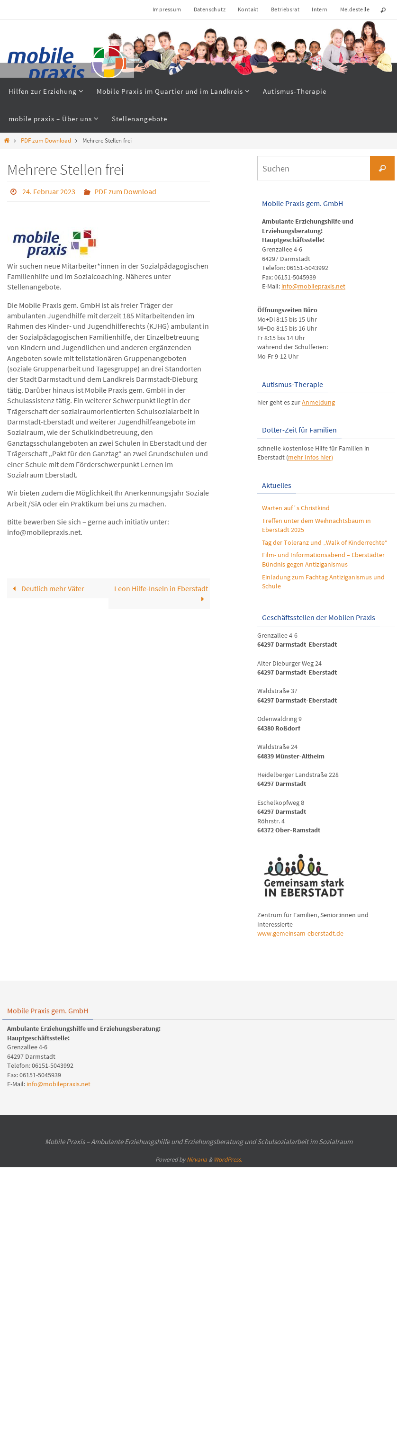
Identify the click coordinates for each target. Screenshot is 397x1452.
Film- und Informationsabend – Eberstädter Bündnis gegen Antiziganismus (323, 559)
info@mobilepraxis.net (313, 286)
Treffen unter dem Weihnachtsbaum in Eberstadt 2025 (316, 525)
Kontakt (248, 9)
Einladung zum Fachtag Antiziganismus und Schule (323, 582)
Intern (319, 9)
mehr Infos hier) (310, 457)
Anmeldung (318, 402)
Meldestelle (355, 9)
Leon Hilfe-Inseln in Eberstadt (161, 594)
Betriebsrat (285, 9)
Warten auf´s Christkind (296, 508)
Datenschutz (210, 9)
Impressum (167, 9)
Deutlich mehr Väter (46, 588)
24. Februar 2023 (48, 191)
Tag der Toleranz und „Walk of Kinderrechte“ (325, 542)
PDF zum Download (46, 140)
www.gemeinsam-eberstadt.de (300, 933)
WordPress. (228, 1159)
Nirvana (197, 1159)
